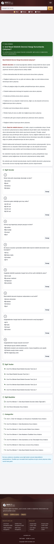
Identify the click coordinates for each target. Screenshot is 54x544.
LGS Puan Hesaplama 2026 (7, 524)
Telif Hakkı (22, 538)
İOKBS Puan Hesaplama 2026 (19, 524)
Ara (50, 8)
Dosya (23, 12)
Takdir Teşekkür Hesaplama (7, 528)
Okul (16, 12)
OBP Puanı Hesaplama (18, 528)
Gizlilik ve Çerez (30, 538)
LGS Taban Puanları (33, 528)
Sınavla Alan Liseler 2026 (33, 524)
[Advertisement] (27, 28)
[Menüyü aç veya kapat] (50, 3)
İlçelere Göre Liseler (44, 528)
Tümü (37, 12)
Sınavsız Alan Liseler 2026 (44, 524)
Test (30, 12)
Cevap (47, 191)
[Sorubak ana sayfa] (7, 3)
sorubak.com (27, 535)
